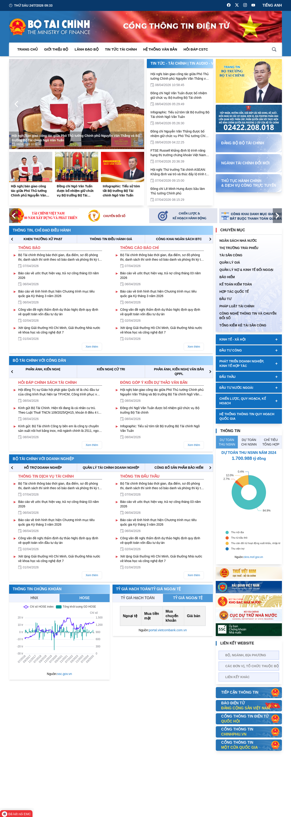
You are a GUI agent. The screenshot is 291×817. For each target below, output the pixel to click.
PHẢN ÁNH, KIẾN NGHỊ (43, 369)
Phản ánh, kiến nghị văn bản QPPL (179, 371)
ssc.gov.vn (64, 674)
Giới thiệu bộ (56, 49)
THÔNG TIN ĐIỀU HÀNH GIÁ (111, 239)
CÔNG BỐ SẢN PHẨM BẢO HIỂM (179, 467)
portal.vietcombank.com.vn (168, 630)
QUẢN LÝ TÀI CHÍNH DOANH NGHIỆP (111, 467)
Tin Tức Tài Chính (121, 49)
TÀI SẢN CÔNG (230, 255)
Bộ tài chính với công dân (39, 360)
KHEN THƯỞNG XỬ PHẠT (43, 239)
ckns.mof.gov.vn (253, 557)
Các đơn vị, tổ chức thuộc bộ (252, 666)
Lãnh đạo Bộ (86, 49)
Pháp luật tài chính (236, 306)
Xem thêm (92, 346)
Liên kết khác (237, 677)
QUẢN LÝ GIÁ (229, 262)
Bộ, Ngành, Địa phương (245, 655)
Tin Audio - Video (205, 63)
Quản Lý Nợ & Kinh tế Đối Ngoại (246, 270)
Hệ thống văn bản (160, 49)
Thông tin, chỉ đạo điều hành (42, 230)
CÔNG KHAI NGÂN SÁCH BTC (179, 239)
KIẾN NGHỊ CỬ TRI (111, 369)
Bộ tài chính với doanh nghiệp (43, 459)
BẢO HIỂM (227, 277)
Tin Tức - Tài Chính (169, 63)
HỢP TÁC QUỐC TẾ (234, 291)
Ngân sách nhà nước (238, 240)
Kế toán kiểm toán (235, 284)
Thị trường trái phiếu (238, 248)
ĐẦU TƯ (225, 299)
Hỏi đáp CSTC (195, 49)
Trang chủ (27, 49)
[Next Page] (136, 104)
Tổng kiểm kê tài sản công (242, 325)
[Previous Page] (16, 104)
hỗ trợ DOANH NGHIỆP (43, 467)
